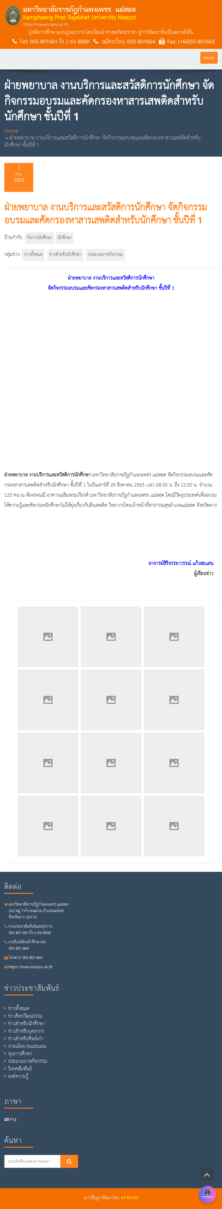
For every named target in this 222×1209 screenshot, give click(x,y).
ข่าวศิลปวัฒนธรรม (25, 1016)
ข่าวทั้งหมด (33, 255)
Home (11, 130)
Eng (10, 1119)
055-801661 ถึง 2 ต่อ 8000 (59, 41)
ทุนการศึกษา (20, 1053)
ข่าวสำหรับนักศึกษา (65, 255)
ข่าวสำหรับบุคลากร (26, 1031)
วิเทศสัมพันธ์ (20, 1068)
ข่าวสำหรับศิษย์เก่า (25, 1038)
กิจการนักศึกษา (39, 238)
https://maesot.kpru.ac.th (28, 966)
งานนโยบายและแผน (27, 1046)
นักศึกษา (65, 238)
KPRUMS (130, 1197)
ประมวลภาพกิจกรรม (105, 255)
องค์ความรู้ (18, 1076)
